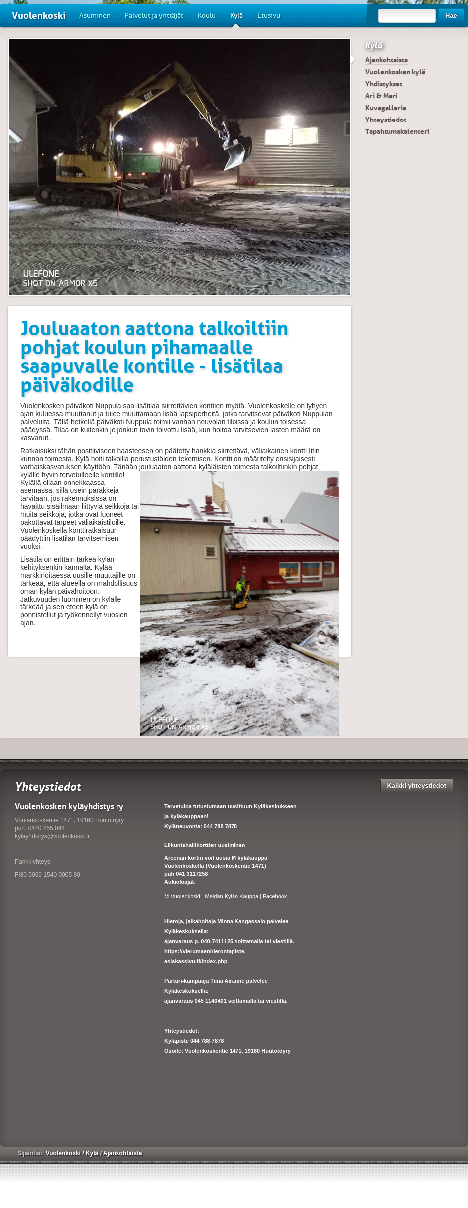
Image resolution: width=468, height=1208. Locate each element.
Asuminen (95, 15)
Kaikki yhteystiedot (417, 785)
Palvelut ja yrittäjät (154, 15)
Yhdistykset (383, 83)
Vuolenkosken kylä (395, 71)
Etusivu (268, 15)
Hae (451, 15)
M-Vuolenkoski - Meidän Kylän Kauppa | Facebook (225, 896)
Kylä (236, 19)
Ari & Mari (381, 95)
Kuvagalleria (385, 107)
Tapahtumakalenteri (397, 131)
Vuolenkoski (39, 15)
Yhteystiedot (385, 119)
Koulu (207, 15)
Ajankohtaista (386, 59)
